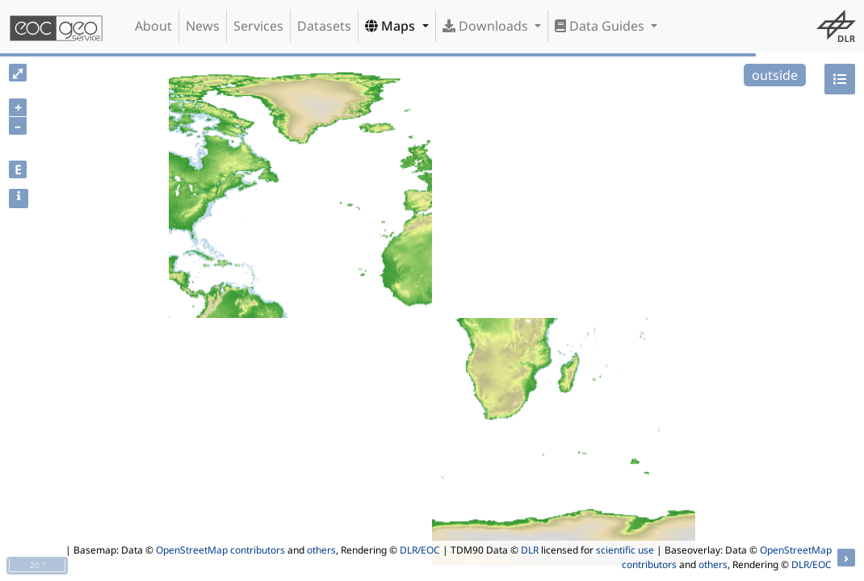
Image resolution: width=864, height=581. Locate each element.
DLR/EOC (420, 550)
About (153, 26)
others (321, 550)
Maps (391, 26)
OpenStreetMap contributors (220, 550)
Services (258, 26)
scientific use (625, 550)
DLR (530, 550)
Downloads (486, 26)
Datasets (324, 26)
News (203, 26)
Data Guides (601, 26)
